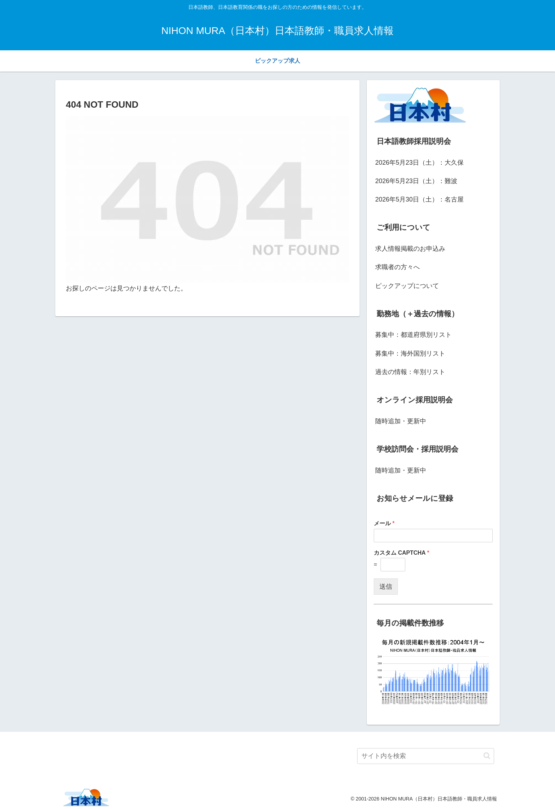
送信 (385, 586)
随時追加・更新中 (400, 421)
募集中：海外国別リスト (410, 353)
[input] (425, 756)
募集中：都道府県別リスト (413, 334)
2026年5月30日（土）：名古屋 (419, 199)
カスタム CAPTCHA (401, 553)
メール (384, 523)
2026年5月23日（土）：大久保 (419, 162)
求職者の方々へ (397, 267)
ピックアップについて (407, 285)
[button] (487, 756)
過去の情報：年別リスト (410, 371)
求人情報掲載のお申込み (410, 248)
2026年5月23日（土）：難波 (416, 181)
